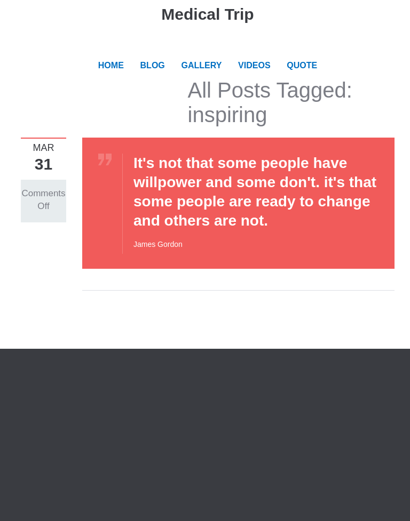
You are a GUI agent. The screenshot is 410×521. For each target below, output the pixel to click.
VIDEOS (254, 65)
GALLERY (202, 65)
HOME (111, 65)
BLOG (152, 65)
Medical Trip (207, 14)
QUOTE (302, 65)
